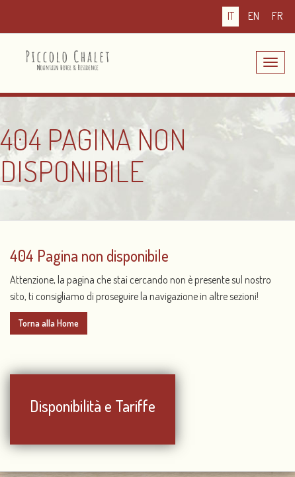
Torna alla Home (49, 323)
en (253, 16)
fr (277, 16)
